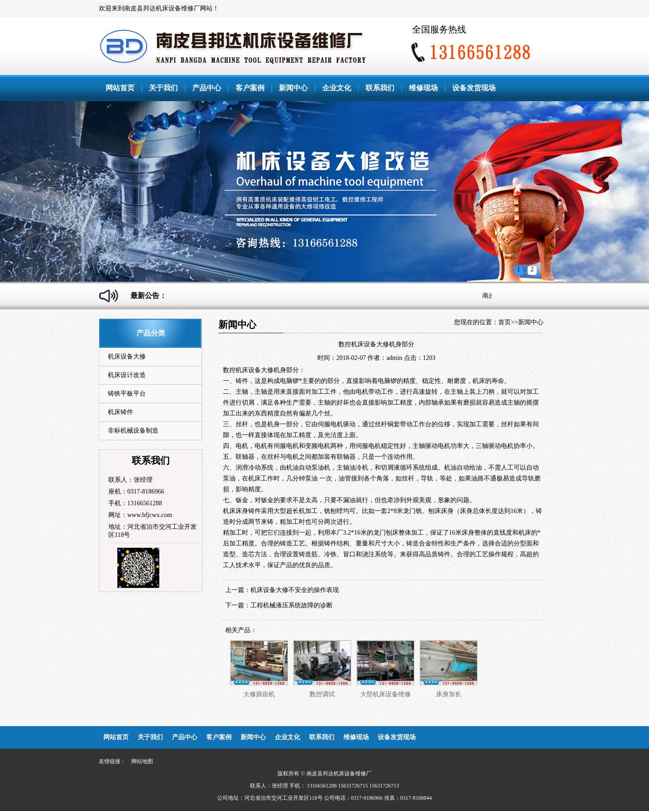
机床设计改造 (127, 375)
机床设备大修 (127, 356)
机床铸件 (120, 412)
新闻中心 (293, 88)
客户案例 (250, 88)
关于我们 (163, 88)
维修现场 (423, 88)
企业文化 (336, 88)
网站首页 (120, 88)
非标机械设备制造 (133, 430)
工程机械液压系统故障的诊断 (291, 605)
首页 (504, 322)
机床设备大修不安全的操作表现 (294, 590)
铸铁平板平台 (127, 393)
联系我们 (380, 88)
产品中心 (206, 88)
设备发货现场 (474, 88)
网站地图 (142, 761)
